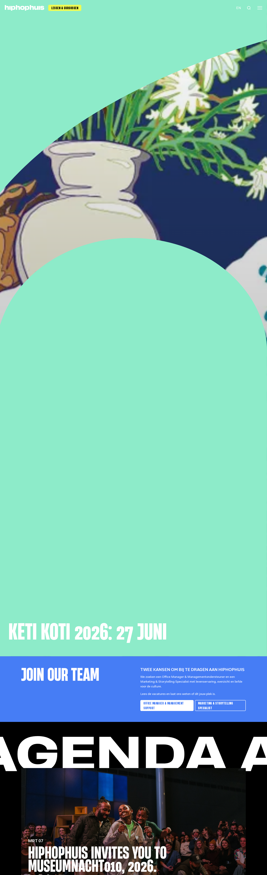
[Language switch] (238, 8)
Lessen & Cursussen (64, 8)
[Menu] (259, 7)
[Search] (249, 8)
